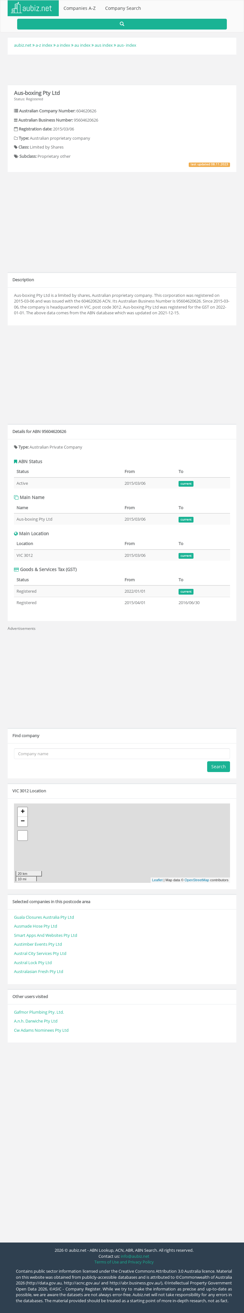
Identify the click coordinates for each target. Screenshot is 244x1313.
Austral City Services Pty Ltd (40, 953)
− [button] (23, 821)
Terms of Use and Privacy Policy (124, 1262)
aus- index (126, 45)
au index (82, 45)
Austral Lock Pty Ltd (33, 962)
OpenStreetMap (197, 880)
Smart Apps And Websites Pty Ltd (45, 935)
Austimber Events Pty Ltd (38, 944)
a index (63, 45)
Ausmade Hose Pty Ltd (35, 926)
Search (218, 766)
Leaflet (157, 880)
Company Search (123, 8)
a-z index (44, 45)
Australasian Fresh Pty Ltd (38, 971)
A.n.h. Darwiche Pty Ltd (36, 1021)
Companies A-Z (80, 8)
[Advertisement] (122, 68)
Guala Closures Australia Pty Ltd (44, 917)
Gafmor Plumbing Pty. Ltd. (39, 1012)
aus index (104, 45)
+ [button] (23, 812)
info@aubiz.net (135, 1256)
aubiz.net (22, 45)
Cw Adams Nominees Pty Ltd (41, 1030)
